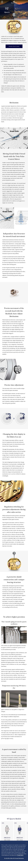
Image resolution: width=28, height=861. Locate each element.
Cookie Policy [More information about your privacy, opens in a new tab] (20, 855)
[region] (14, 851)
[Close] (26, 842)
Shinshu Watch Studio (14, 46)
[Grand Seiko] (14, 2)
